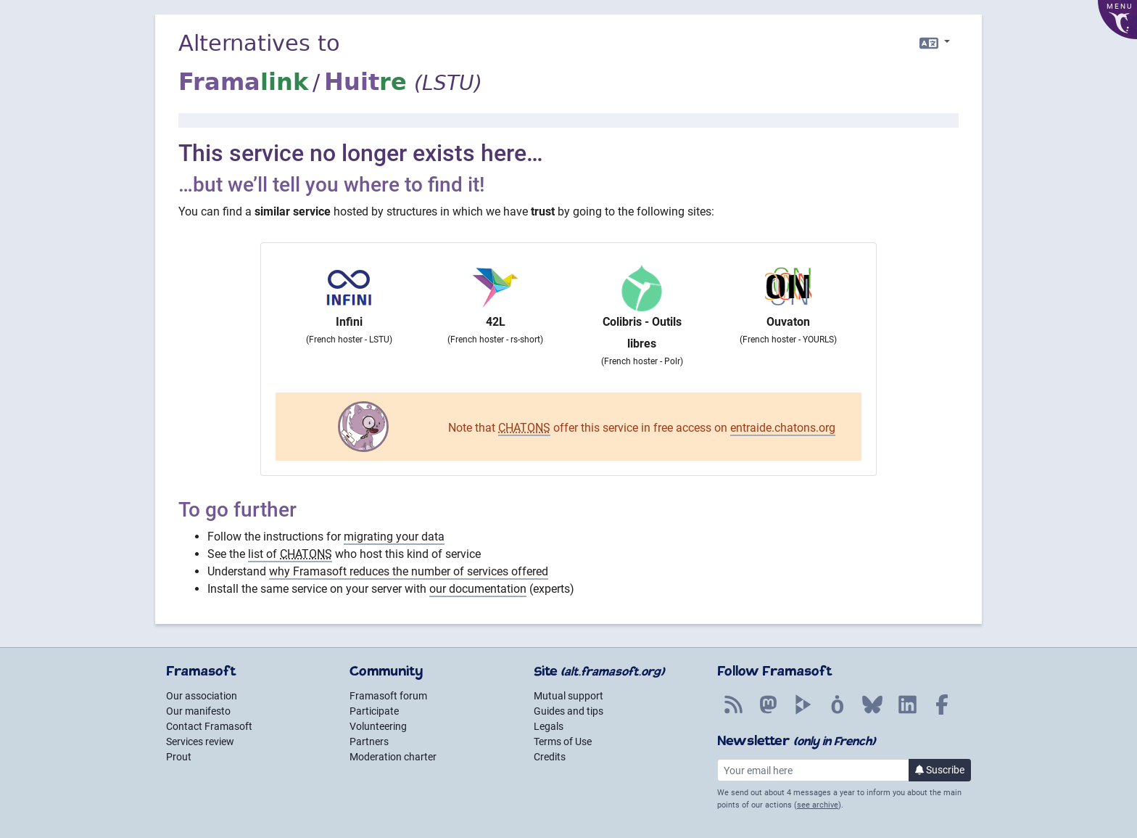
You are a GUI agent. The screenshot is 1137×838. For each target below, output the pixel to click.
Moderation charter (393, 757)
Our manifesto (198, 711)
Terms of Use (563, 741)
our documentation (477, 589)
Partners (369, 741)
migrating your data (394, 536)
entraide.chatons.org (782, 428)
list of (290, 554)
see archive (817, 805)
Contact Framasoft (209, 726)
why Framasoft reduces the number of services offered (408, 571)
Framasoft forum (388, 696)
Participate (374, 711)
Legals (548, 726)
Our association (201, 696)
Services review (200, 741)
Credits (550, 757)
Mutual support (568, 696)
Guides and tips (568, 711)
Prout (178, 757)
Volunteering (378, 726)
